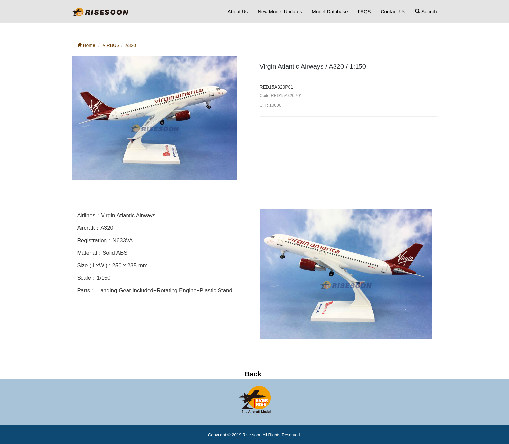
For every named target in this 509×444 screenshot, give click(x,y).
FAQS (364, 11)
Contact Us (393, 11)
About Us (238, 11)
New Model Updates (280, 11)
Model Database (330, 11)
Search (426, 11)
